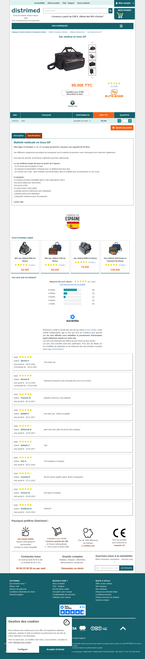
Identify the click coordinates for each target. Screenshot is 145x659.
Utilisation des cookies (61, 597)
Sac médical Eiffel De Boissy (85, 258)
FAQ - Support (68, 3)
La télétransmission (103, 594)
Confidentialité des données (63, 594)
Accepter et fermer (55, 649)
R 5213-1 (130, 643)
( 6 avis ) (91, 262)
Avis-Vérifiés (92, 330)
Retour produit (53, 3)
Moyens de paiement (18, 589)
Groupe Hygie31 (79, 638)
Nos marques (101, 586)
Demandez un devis (72, 568)
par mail (40, 568)
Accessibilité (39, 3)
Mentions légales (16, 594)
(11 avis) (114, 86)
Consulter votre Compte (62, 592)
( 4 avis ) (31, 265)
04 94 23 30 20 (24, 568)
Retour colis (14, 586)
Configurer (23, 649)
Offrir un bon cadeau (104, 584)
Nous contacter (83, 3)
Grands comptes (102, 600)
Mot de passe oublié (60, 589)
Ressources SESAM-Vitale (106, 592)
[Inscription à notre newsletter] (107, 568)
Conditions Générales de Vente (22, 592)
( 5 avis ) (121, 265)
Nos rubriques (101, 589)
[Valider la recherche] (110, 10)
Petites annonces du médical (107, 597)
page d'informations (56, 349)
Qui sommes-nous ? (18, 584)
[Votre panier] (120, 15)
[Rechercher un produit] (76, 10)
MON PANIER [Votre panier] (124, 10)
